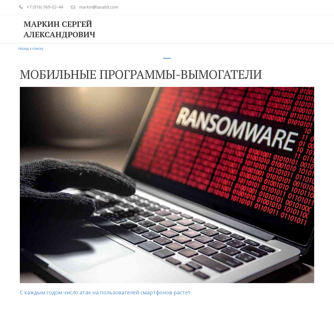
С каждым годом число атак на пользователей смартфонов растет (105, 292)
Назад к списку (31, 48)
